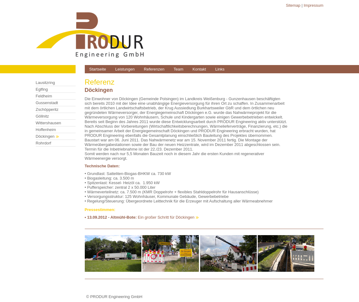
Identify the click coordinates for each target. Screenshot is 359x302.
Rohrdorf (43, 143)
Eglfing (42, 89)
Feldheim (44, 96)
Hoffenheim (46, 129)
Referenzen (154, 69)
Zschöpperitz (47, 109)
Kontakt (199, 69)
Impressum (313, 5)
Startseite (97, 69)
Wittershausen (48, 123)
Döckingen (47, 136)
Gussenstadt (47, 102)
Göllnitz (42, 116)
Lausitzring (45, 82)
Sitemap (293, 5)
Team (178, 69)
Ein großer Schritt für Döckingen (166, 217)
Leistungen (125, 69)
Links (219, 69)
